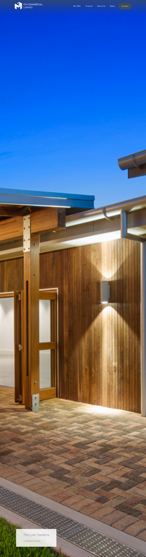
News (112, 6)
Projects (89, 6)
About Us (101, 6)
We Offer (77, 6)
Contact (124, 6)
